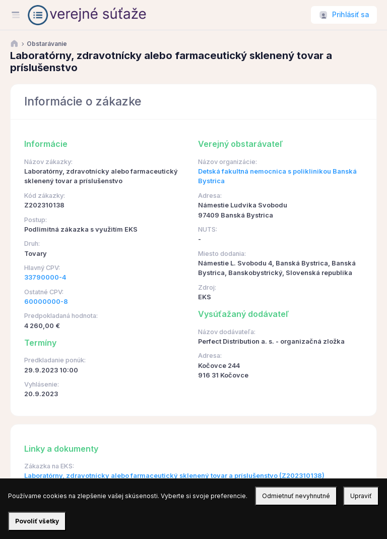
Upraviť (361, 496)
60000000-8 (46, 301)
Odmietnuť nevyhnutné (296, 496)
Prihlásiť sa (350, 15)
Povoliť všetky (37, 521)
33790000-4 (45, 277)
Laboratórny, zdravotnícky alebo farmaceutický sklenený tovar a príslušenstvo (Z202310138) (174, 475)
